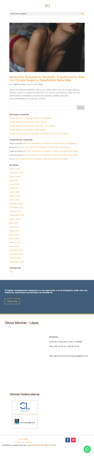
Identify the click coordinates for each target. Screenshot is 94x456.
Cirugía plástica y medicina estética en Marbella (30, 118)
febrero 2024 (15, 242)
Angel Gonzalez (19, 84)
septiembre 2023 (16, 262)
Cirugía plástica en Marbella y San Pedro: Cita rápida (32, 126)
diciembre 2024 (16, 204)
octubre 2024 (15, 211)
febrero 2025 (14, 196)
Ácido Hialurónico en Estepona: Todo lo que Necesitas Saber (52, 151)
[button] (87, 449)
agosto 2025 (14, 176)
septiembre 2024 (16, 215)
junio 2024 (13, 227)
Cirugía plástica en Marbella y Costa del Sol (28, 122)
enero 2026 (14, 169)
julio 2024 (13, 223)
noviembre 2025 (16, 173)
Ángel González (49, 445)
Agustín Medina (34, 445)
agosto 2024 (14, 219)
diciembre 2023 (16, 250)
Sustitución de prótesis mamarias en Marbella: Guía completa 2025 (38, 134)
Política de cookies (23, 442)
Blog (41, 84)
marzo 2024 (14, 238)
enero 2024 (14, 246)
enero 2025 (14, 200)
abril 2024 (13, 235)
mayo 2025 (14, 184)
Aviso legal (23, 439)
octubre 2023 (15, 258)
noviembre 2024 (16, 207)
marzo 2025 (14, 192)
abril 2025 (13, 188)
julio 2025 (13, 180)
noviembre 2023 (16, 254)
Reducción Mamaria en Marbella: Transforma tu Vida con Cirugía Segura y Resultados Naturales (46, 78)
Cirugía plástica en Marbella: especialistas (27, 130)
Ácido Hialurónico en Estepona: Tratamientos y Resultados (51, 143)
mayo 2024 (14, 231)
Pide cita (12, 301)
